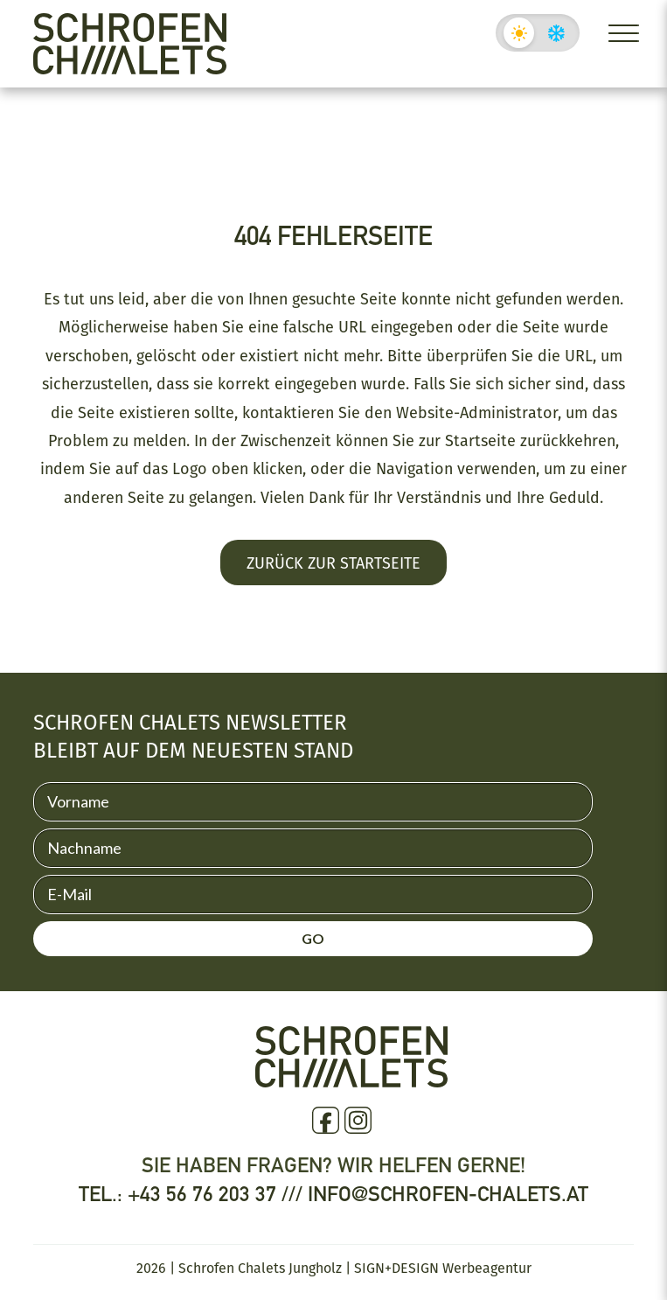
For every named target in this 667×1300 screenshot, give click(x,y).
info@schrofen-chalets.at (448, 1193)
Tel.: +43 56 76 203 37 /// (193, 1193)
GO (313, 938)
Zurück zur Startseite (333, 562)
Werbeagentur (487, 1267)
